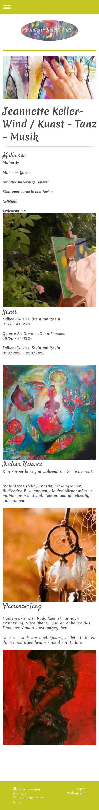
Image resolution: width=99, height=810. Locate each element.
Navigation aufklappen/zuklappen (49, 7)
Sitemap (20, 793)
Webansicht (76, 793)
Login (81, 788)
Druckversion (27, 789)
